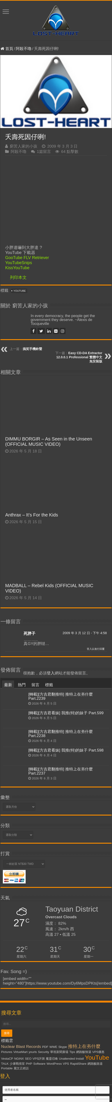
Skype (62, 1047)
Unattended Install (71, 1058)
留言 (35, 685)
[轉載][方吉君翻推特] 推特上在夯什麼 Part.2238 (60, 733)
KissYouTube (17, 267)
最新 (8, 685)
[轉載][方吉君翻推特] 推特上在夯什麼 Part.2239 (60, 696)
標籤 (49, 685)
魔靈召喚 (52, 1058)
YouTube (19, 290)
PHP (29, 1063)
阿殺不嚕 (23, 49)
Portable (7, 1068)
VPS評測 (39, 1058)
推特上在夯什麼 (84, 1046)
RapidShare (78, 1063)
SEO (28, 1058)
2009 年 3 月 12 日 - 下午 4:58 (84, 633)
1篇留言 (44, 151)
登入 (51, 673)
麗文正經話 (21, 1068)
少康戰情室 (17, 1063)
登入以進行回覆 (96, 648)
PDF (45, 1047)
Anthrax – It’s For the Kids (31, 514)
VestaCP (7, 1058)
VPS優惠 (98, 1052)
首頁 (6, 49)
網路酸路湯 (95, 1063)
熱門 (22, 685)
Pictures (6, 1052)
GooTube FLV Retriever (27, 257)
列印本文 (18, 277)
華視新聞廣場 (59, 1052)
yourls (33, 1052)
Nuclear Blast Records (21, 1046)
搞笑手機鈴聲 (32, 349)
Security (43, 1052)
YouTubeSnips (18, 262)
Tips (72, 1052)
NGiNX (19, 1058)
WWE (53, 1047)
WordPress (54, 1063)
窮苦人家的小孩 (23, 146)
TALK (5, 1063)
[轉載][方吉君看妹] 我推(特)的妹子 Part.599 (65, 713)
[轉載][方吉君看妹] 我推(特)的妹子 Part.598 (65, 750)
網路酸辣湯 (83, 1052)
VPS (66, 1063)
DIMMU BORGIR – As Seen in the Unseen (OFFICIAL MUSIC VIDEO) (48, 441)
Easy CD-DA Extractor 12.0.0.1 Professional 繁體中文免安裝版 (79, 357)
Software (39, 1063)
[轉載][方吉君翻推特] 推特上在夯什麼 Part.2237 (60, 771)
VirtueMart (20, 1052)
